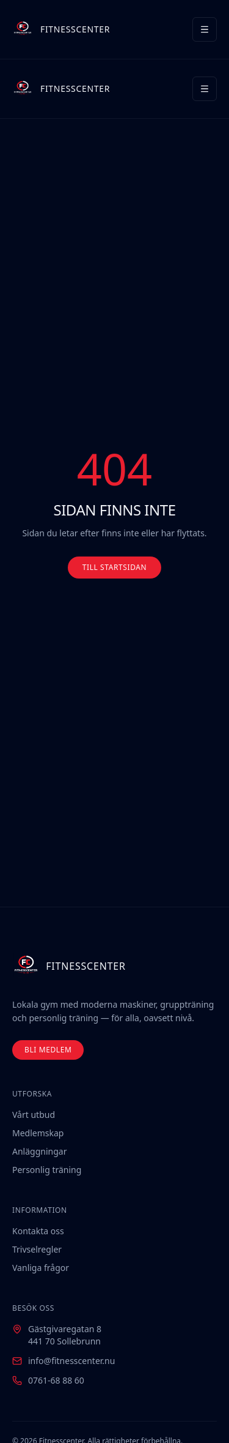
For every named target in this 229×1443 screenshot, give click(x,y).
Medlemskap (38, 1133)
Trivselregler (37, 1249)
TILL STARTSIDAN (114, 567)
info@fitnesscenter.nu (71, 1360)
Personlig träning (46, 1169)
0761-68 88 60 (56, 1380)
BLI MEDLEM (47, 1049)
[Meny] (204, 29)
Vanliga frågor (40, 1267)
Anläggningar (39, 1151)
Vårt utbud (33, 1114)
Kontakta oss (38, 1231)
